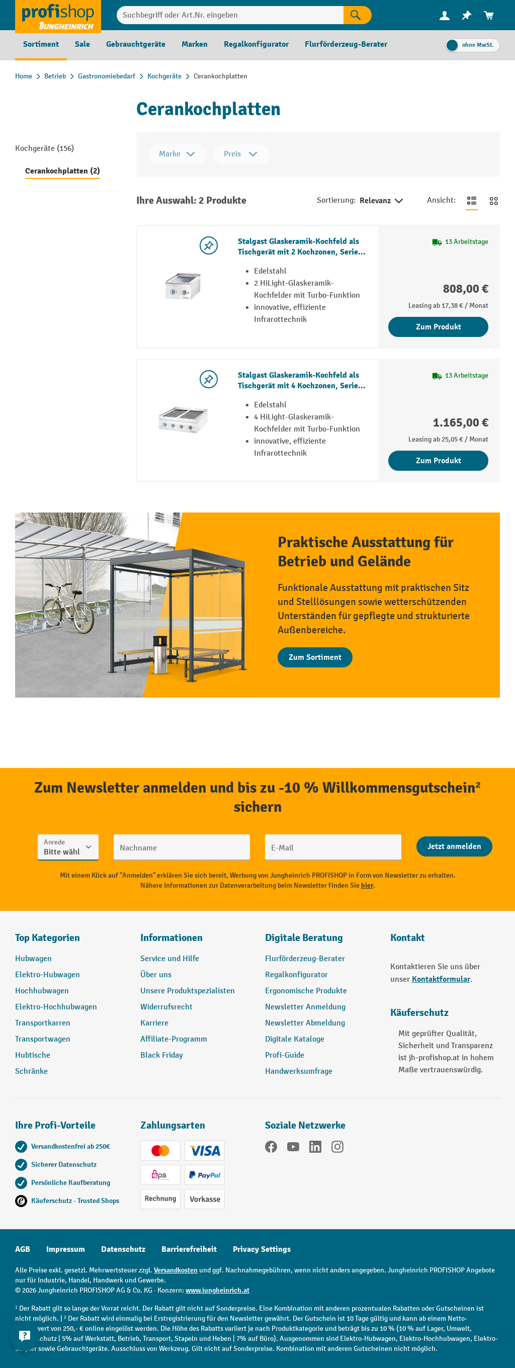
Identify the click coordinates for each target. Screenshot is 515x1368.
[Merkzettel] (467, 15)
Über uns (155, 975)
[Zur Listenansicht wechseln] (472, 200)
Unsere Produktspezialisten (187, 991)
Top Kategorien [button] (47, 937)
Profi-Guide (284, 1055)
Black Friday (161, 1055)
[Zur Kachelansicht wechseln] (494, 201)
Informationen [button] (171, 937)
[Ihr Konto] (445, 15)
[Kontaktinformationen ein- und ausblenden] (25, 1343)
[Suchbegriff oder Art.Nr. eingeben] (230, 15)
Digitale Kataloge (294, 1039)
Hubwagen (33, 959)
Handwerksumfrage (298, 1071)
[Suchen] (358, 15)
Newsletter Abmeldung (305, 1023)
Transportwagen (42, 1039)
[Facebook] (271, 1149)
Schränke (31, 1071)
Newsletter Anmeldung (305, 1007)
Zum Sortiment (315, 657)
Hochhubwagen (42, 991)
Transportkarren (42, 1023)
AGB (22, 1249)
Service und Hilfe (169, 959)
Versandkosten (176, 1270)
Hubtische (32, 1055)
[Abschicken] (454, 846)
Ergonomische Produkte (306, 991)
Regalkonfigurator (296, 975)
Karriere (154, 1023)
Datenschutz (123, 1249)
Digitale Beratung (304, 937)
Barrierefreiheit (189, 1249)
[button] (320, 942)
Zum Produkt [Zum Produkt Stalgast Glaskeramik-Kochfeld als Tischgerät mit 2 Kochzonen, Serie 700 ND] (438, 327)
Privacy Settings (262, 1249)
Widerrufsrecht (166, 1007)
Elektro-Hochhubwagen (56, 1007)
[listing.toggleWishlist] (209, 245)
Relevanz (382, 201)
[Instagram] (337, 1149)
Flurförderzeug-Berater (305, 959)
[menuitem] (445, 15)
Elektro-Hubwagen (47, 975)
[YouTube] (293, 1149)
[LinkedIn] (315, 1149)
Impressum (65, 1249)
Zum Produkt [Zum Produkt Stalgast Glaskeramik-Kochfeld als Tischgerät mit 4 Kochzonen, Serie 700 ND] (438, 461)
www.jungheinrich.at (217, 1290)
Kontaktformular (441, 979)
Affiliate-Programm (173, 1039)
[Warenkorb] (489, 15)
